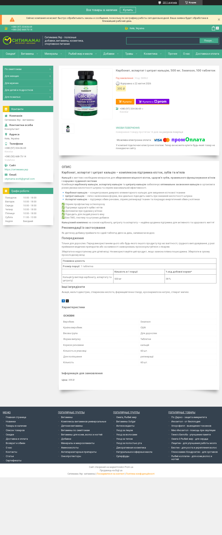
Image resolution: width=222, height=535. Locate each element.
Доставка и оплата (207, 53)
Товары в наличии (16, 425)
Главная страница (16, 417)
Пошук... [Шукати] (209, 40)
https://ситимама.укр (16, 169)
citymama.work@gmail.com (20, 178)
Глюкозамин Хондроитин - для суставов (194, 451)
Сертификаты (13, 460)
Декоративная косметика (131, 447)
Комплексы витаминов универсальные (83, 421)
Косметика (150, 53)
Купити (127, 101)
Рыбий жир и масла (80, 53)
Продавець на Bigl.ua (111, 470)
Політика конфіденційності (140, 474)
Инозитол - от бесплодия (185, 421)
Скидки (10, 434)
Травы (129, 53)
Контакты (11, 451)
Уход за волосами (126, 434)
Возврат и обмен (15, 443)
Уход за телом (124, 438)
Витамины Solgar (125, 421)
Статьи (10, 456)
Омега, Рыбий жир (126, 417)
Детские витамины (72, 425)
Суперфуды (122, 456)
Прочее (172, 53)
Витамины (27, 53)
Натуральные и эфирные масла (134, 451)
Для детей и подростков (19, 90)
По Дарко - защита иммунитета (189, 417)
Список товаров (15, 430)
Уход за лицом (124, 430)
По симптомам (13, 69)
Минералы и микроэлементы (78, 443)
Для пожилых (12, 97)
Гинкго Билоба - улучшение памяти (191, 434)
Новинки (11, 421)
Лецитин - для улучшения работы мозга (194, 443)
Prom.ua (129, 467)
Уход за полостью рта (129, 443)
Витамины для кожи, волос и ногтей (81, 434)
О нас (186, 53)
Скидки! (10, 53)
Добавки (108, 53)
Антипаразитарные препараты (79, 451)
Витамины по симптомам (75, 430)
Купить (128, 10)
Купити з (154, 101)
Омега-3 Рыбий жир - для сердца (189, 438)
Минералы (51, 53)
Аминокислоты (70, 447)
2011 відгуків (170, 2)
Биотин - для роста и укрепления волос (194, 447)
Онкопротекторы (71, 456)
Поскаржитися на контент (110, 474)
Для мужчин (11, 83)
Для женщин (12, 76)
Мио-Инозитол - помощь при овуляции (193, 430)
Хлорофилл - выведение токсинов (191, 425)
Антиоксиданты (125, 425)
